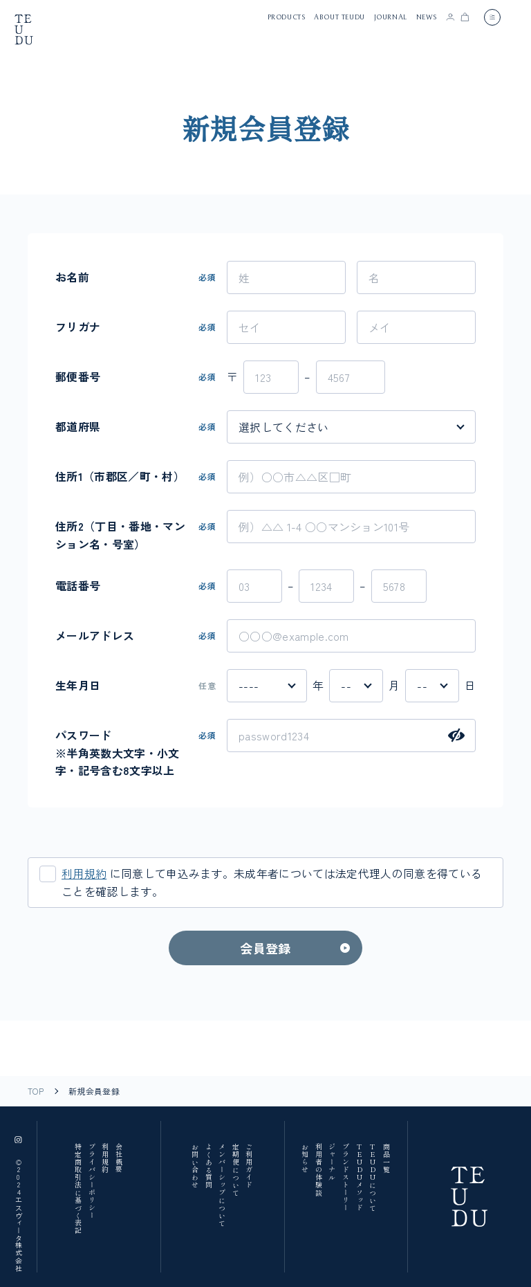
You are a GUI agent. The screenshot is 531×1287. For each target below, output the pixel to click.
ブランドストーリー (346, 1177)
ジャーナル (332, 1162)
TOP (36, 1091)
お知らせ (305, 1158)
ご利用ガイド (249, 1166)
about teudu (339, 17)
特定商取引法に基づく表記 (78, 1188)
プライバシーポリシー (91, 1181)
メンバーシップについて (222, 1185)
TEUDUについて (373, 1177)
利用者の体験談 (318, 1169)
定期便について (235, 1169)
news (426, 17)
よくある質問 (208, 1166)
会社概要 (118, 1158)
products (287, 17)
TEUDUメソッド (359, 1177)
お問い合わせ (195, 1166)
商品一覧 (386, 1158)
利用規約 (84, 873)
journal (390, 17)
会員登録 (265, 948)
